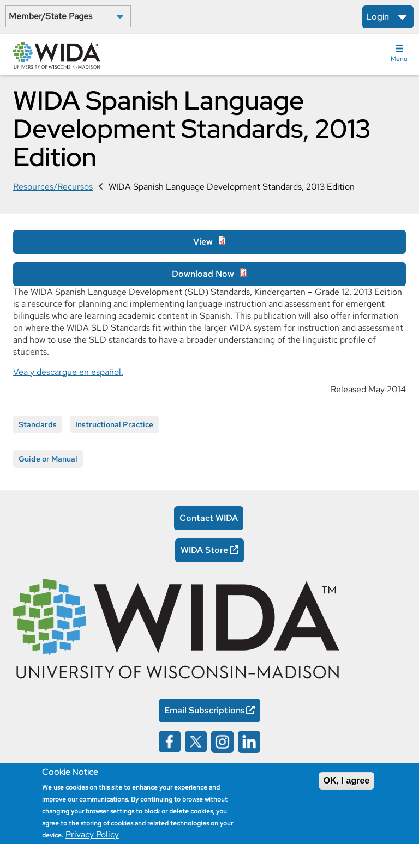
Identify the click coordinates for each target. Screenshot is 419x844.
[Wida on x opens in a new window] (196, 740)
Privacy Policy (92, 834)
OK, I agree (346, 780)
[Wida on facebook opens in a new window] (170, 740)
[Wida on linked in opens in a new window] (249, 740)
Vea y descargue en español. (68, 372)
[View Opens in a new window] (209, 242)
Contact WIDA (208, 518)
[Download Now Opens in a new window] (209, 274)
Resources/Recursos (53, 186)
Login (377, 16)
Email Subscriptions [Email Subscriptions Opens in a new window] (204, 710)
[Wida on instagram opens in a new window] (222, 740)
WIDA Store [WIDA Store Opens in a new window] (204, 550)
